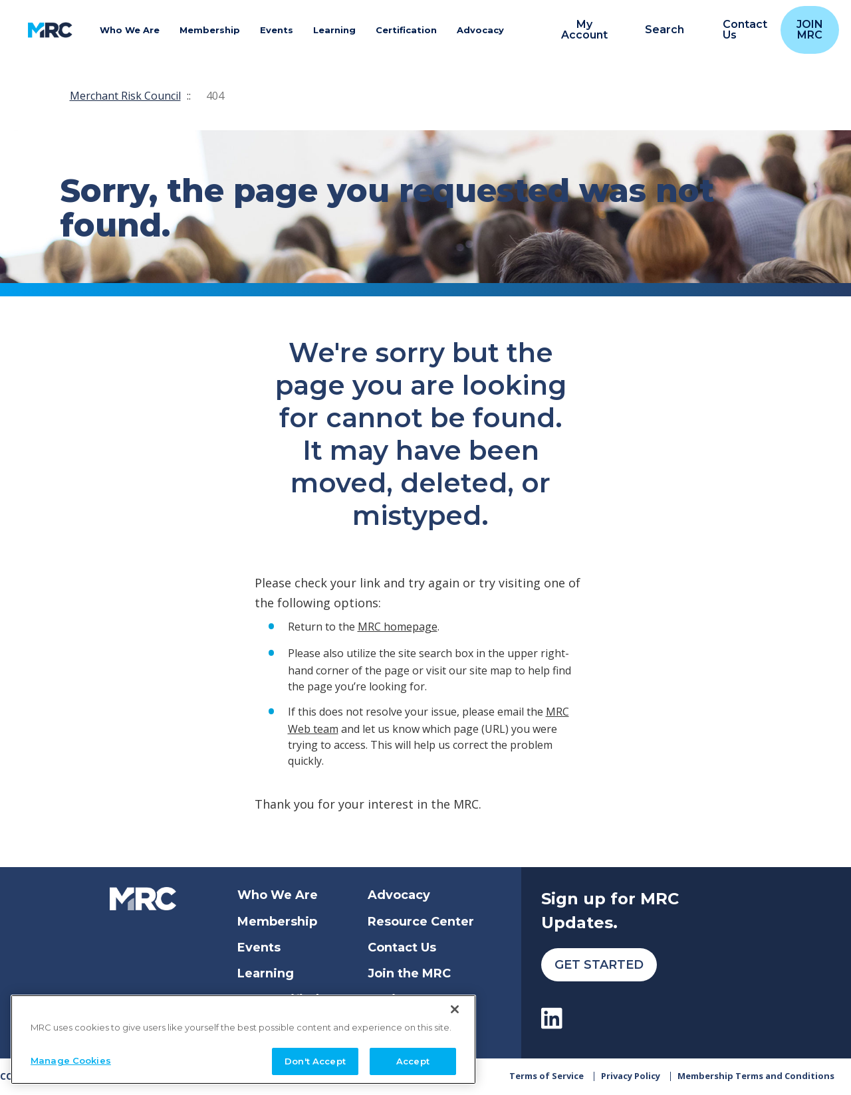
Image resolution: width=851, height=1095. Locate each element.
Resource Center (421, 921)
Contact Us (402, 947)
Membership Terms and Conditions (755, 1076)
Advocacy (399, 895)
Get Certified (278, 999)
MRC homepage (397, 626)
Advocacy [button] (480, 30)
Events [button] (276, 30)
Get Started (599, 964)
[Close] (454, 1075)
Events (259, 947)
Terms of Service (546, 1076)
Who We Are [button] (130, 30)
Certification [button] (406, 30)
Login (386, 999)
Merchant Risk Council (125, 95)
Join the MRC (409, 973)
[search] (657, 30)
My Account (584, 30)
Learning (265, 973)
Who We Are (277, 895)
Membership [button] (210, 30)
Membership (277, 921)
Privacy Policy (630, 1076)
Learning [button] (334, 30)
